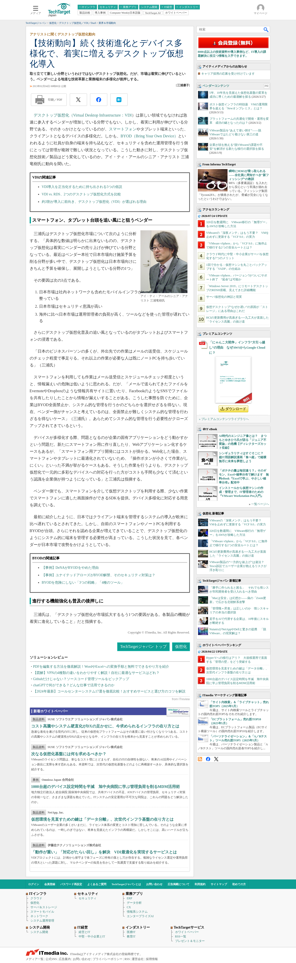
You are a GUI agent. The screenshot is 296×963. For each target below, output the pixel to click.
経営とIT (84, 932)
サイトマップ (219, 884)
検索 (266, 29)
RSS (200, 759)
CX (129, 907)
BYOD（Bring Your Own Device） (149, 136)
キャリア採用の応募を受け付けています (228, 73)
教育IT (131, 936)
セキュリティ (87, 898)
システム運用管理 (42, 920)
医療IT (131, 932)
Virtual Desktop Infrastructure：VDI (102, 115)
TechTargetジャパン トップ (143, 646)
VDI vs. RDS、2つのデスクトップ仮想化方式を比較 (81, 194)
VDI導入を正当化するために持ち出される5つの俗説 (82, 187)
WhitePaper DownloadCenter (178, 712)
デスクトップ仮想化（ (53, 115)
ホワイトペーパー (187, 932)
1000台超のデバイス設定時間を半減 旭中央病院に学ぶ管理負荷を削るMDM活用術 (105, 786)
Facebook (208, 759)
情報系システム (137, 911)
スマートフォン (123, 129)
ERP (129, 898)
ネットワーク (39, 916)
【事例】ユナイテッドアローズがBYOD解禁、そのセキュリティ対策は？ (99, 575)
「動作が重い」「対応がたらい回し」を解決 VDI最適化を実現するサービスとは (104, 852)
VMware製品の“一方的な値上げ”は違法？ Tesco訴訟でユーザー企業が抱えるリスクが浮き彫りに (238, 566)
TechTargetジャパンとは (126, 884)
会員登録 (49, 884)
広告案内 (65, 959)
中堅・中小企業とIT (92, 936)
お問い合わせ (154, 884)
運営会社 (138, 959)
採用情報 (152, 959)
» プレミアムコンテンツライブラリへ (224, 419)
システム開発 (39, 932)
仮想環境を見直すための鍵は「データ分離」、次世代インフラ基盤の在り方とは (102, 819)
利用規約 (200, 884)
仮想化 (181, 646)
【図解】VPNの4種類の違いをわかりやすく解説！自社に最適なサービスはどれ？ (96, 673)
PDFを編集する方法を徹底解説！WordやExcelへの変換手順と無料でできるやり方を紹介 (101, 666)
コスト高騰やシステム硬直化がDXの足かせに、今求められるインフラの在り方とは (105, 726)
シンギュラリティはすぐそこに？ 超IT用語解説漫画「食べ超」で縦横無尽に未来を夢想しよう (243, 457)
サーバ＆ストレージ (43, 907)
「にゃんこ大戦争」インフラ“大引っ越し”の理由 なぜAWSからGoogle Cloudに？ (237, 347)
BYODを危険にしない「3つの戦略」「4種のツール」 (83, 582)
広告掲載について (178, 884)
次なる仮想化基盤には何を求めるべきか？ (68, 754)
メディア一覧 (35, 959)
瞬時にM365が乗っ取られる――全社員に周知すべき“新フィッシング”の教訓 (249, 175)
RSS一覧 (180, 936)
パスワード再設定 (71, 884)
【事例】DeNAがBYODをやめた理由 (70, 568)
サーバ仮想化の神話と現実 (224, 297)
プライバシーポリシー (107, 959)
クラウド (36, 898)
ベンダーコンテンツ (216, 86)
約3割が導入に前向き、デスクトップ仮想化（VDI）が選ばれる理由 (94, 202)
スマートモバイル (42, 911)
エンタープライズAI (140, 916)
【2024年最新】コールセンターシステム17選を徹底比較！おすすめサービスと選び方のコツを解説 (109, 691)
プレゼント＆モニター (190, 941)
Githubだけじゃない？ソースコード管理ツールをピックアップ (81, 679)
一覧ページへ (260, 504)
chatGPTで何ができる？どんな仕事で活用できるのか (74, 685)
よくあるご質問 (96, 884)
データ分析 (134, 902)
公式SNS (51, 959)
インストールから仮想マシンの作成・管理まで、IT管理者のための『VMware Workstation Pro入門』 (241, 492)
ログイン (33, 884)
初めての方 (239, 884)
